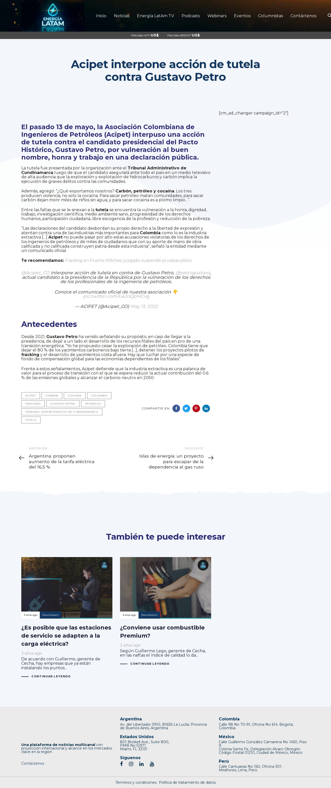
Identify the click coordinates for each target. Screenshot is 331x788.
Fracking (33, 403)
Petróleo (93, 403)
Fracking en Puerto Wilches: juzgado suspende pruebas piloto (128, 260)
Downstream (50, 615)
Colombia (99, 395)
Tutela (30, 420)
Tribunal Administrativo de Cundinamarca (61, 411)
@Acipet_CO (35, 272)
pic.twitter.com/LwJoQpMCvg (116, 296)
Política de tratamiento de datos (187, 782)
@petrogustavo (193, 272)
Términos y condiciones (136, 782)
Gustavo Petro (62, 403)
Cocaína (75, 395)
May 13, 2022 (144, 306)
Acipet (30, 395)
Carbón (52, 395)
